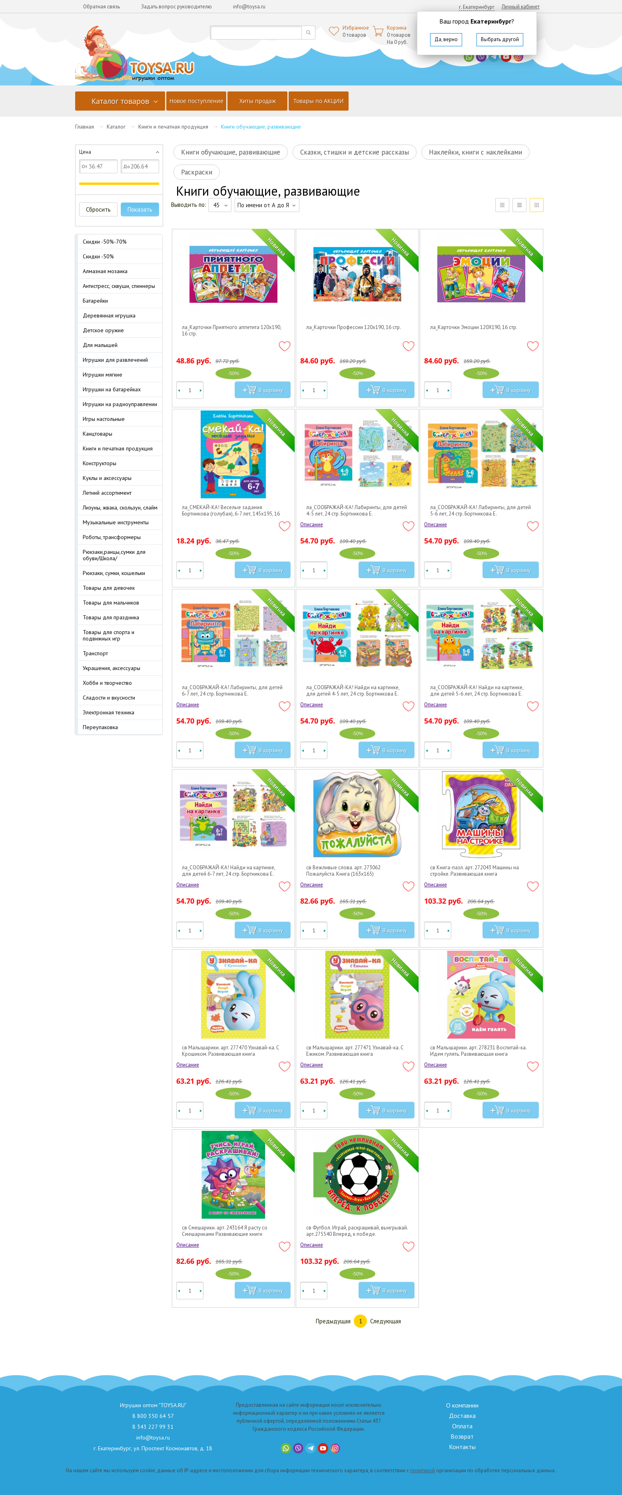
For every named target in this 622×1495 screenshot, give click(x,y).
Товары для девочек (109, 587)
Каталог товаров (120, 101)
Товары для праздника (111, 617)
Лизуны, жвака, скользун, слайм (120, 507)
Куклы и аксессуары (107, 478)
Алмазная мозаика (105, 271)
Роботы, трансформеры (112, 537)
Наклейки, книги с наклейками (475, 152)
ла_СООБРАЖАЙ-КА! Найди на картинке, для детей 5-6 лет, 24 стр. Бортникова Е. (476, 690)
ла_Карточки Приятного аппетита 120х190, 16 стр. (231, 330)
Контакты (462, 1447)
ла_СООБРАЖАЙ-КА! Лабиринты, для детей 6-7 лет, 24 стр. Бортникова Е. (232, 690)
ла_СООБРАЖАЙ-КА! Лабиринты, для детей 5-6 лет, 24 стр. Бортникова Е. (480, 510)
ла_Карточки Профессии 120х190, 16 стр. (353, 327)
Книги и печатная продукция (173, 126)
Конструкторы (99, 463)
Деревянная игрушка (109, 315)
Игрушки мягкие (102, 374)
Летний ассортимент (107, 492)
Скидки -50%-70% (105, 241)
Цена (85, 152)
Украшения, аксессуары (111, 668)
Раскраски (196, 172)
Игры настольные (104, 418)
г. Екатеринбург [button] (476, 7)
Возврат (462, 1436)
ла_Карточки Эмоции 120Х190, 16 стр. (473, 327)
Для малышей (100, 345)
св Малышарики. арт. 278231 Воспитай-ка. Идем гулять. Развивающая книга (478, 1051)
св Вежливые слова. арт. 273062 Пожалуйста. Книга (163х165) (343, 870)
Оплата (462, 1426)
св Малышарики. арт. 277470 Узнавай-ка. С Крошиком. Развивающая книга (230, 1051)
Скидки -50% (98, 256)
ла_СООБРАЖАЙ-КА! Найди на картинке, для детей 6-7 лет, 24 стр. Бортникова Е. (228, 870)
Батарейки (95, 300)
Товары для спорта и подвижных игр (108, 635)
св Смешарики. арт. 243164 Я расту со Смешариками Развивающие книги (224, 1231)
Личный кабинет (521, 6)
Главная (84, 126)
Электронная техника (108, 712)
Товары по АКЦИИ (318, 101)
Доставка (462, 1416)
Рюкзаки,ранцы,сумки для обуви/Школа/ (114, 555)
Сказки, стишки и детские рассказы (354, 152)
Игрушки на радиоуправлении (120, 404)
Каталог (116, 126)
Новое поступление (196, 101)
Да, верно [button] (446, 39)
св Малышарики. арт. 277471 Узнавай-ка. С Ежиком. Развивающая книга (355, 1051)
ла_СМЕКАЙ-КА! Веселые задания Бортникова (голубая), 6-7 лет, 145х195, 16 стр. (231, 510)
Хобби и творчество (107, 682)
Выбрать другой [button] (500, 39)
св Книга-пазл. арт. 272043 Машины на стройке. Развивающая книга (474, 870)
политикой (422, 1470)
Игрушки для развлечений (115, 359)
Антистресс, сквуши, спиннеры (119, 285)
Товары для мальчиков (111, 602)
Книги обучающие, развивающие (230, 152)
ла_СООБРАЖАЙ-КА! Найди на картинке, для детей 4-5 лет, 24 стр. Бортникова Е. (352, 690)
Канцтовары (97, 433)
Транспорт (95, 653)
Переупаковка (100, 727)
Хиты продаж (257, 101)
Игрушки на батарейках (112, 389)
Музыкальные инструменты (116, 522)
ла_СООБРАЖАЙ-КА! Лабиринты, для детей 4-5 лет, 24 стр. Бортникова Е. (356, 510)
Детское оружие (103, 330)
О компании (462, 1405)
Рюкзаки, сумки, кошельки (114, 573)
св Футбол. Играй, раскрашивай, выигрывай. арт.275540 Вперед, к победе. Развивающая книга (357, 1231)
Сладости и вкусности (109, 697)
